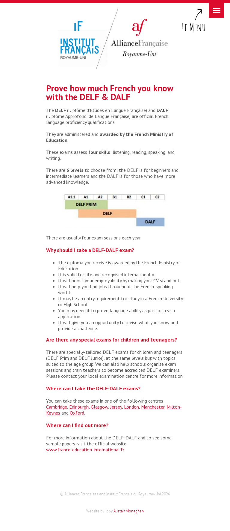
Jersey (116, 407)
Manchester (152, 407)
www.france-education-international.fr (85, 450)
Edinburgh (79, 407)
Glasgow (99, 407)
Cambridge (56, 407)
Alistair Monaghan (129, 511)
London (131, 407)
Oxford (77, 413)
